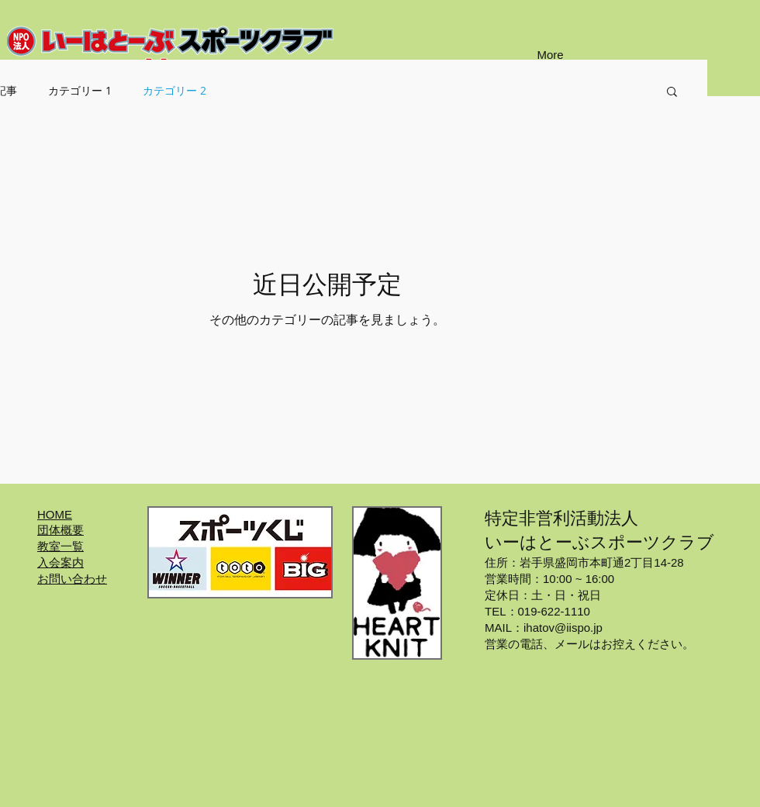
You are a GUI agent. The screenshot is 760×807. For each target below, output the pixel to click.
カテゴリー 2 (174, 90)
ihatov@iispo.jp (563, 627)
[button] (672, 92)
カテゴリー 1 (80, 90)
